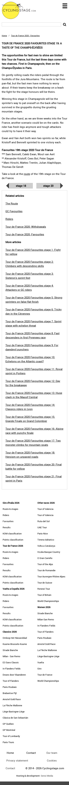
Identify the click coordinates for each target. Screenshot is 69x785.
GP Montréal (9, 730)
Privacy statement (17, 760)
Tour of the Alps (45, 564)
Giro (39, 668)
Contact (10, 768)
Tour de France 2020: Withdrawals (25, 226)
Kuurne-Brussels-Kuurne (15, 644)
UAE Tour (42, 527)
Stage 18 (21, 185)
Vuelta (40, 662)
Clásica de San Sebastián (15, 717)
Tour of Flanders (11, 680)
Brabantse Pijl (10, 693)
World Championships (48, 601)
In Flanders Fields (12, 668)
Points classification (13, 539)
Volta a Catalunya (46, 545)
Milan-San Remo (45, 619)
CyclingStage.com (21, 10)
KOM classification (12, 533)
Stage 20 (48, 185)
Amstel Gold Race (12, 699)
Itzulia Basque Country (48, 551)
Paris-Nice (42, 533)
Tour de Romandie (46, 570)
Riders (6, 515)
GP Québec (8, 723)
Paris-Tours (8, 742)
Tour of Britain (44, 594)
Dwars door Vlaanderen (14, 674)
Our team (51, 752)
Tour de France (44, 674)
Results (7, 527)
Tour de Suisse (44, 582)
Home (4, 35)
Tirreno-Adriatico (45, 539)
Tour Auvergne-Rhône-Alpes (51, 576)
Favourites (8, 521)
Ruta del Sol (43, 521)
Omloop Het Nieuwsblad (15, 637)
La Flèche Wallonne (12, 705)
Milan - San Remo (11, 656)
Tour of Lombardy (11, 736)
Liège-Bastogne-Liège (14, 711)
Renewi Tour (43, 588)
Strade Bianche (10, 650)
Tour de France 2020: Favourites (24, 234)
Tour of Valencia (45, 509)
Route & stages (10, 509)
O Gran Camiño (44, 558)
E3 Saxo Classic (11, 662)
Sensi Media (47, 775)
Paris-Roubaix (10, 687)
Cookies (52, 760)
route (27, 174)
